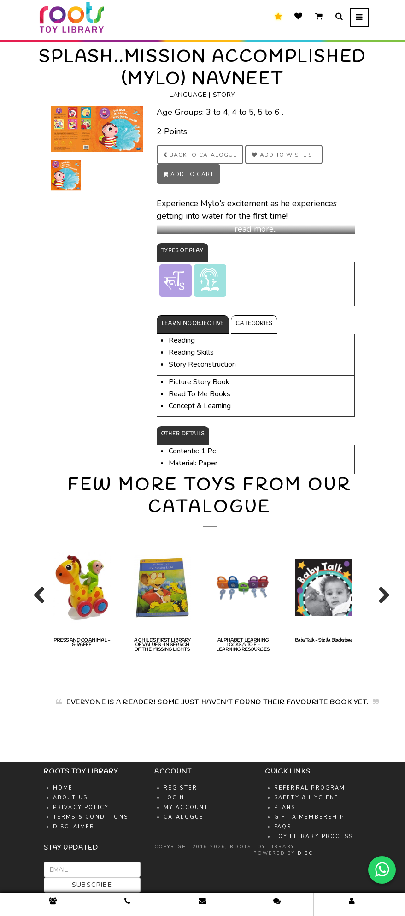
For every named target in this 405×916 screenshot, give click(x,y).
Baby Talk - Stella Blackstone (323, 592)
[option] (82, 594)
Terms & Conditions (91, 817)
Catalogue (184, 817)
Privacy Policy (81, 807)
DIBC (305, 853)
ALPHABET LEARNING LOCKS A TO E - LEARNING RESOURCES (243, 597)
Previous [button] (36, 599)
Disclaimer (74, 826)
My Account (186, 807)
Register (181, 788)
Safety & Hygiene (306, 797)
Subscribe (92, 884)
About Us (70, 797)
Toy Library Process (313, 836)
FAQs (283, 826)
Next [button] (382, 599)
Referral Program (310, 788)
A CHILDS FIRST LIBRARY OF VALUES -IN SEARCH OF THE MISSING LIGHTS (162, 597)
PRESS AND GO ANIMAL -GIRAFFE (82, 594)
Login (174, 797)
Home (63, 788)
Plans (285, 807)
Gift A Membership (309, 817)
